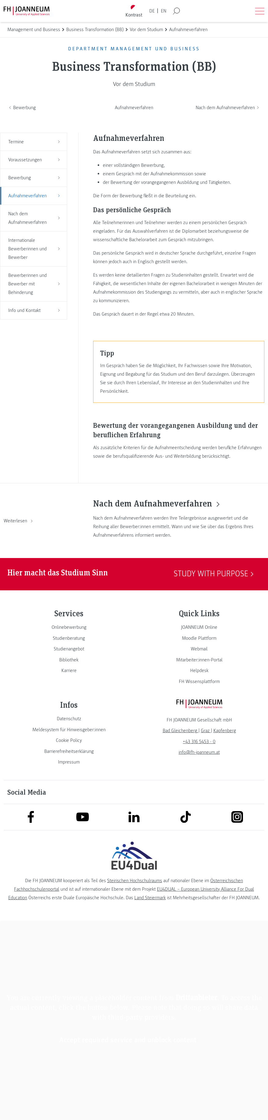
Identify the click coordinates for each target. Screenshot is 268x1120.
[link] (68, 627)
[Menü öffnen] (259, 11)
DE (152, 11)
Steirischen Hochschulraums (134, 881)
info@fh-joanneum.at (199, 752)
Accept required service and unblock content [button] (128, 1039)
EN (163, 11)
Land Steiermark (150, 898)
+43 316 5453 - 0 (199, 742)
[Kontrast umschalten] (134, 11)
